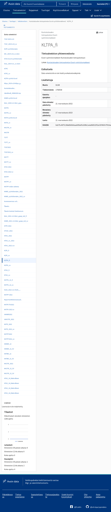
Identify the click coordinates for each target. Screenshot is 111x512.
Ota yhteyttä (88, 495)
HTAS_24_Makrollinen (11, 378)
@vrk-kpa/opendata (96, 506)
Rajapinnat (33, 10)
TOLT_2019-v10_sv (10, 44)
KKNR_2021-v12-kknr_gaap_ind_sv (16, 221)
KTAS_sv (7, 275)
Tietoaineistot (19, 10)
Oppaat (76, 10)
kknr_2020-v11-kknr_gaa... (13, 103)
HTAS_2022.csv (9, 246)
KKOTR (6, 132)
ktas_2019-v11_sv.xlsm (12, 64)
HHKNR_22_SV (9, 349)
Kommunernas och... (11, 201)
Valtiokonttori (22, 21)
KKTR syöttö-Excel (10, 118)
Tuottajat (45, 10)
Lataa (99, 32)
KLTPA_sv (7, 265)
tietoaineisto (9, 27)
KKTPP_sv (7, 182)
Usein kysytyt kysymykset (67, 495)
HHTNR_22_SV (9, 359)
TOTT (6, 137)
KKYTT (6, 157)
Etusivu (6, 10)
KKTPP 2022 (8, 295)
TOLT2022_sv (8, 152)
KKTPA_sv (7, 113)
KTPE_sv (7, 73)
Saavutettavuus (37, 495)
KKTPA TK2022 (9, 305)
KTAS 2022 (7, 167)
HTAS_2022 (8, 236)
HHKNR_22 (7, 344)
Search (62, 4)
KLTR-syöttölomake (11, 49)
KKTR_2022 (8, 324)
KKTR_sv (7, 123)
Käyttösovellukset (61, 10)
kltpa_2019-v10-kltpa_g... (12, 83)
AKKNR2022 (8, 314)
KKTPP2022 (8, 334)
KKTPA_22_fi (8, 280)
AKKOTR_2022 (9, 319)
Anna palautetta (100, 495)
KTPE (6, 69)
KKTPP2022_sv (9, 339)
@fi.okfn (75, 506)
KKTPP (6, 177)
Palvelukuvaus (7, 495)
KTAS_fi (6, 270)
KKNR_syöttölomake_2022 (13, 191)
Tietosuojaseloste (52, 495)
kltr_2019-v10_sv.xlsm (11, 54)
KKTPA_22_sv (9, 285)
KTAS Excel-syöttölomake (13, 59)
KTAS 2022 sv (8, 172)
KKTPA (6, 108)
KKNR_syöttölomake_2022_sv (14, 196)
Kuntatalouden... (9, 88)
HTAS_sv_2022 (9, 241)
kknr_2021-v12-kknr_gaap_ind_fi (15, 216)
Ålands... (7, 206)
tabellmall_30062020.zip (12, 93)
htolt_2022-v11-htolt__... (12, 290)
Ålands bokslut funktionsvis (13, 211)
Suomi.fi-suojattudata (102, 16)
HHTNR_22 (7, 354)
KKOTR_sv (7, 128)
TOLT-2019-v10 (9, 39)
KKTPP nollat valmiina (11, 187)
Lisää (98, 10)
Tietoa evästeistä (19, 495)
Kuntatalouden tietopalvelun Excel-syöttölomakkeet (47, 21)
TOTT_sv (7, 142)
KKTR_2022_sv (9, 329)
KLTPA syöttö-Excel (10, 78)
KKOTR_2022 (8, 364)
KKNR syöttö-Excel (10, 98)
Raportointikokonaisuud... (13, 300)
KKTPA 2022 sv (9, 309)
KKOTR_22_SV (9, 368)
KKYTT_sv (7, 162)
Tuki (88, 10)
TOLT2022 (7, 147)
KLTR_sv (7, 255)
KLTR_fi (6, 250)
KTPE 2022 (7, 226)
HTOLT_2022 (8, 231)
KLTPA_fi (70, 21)
